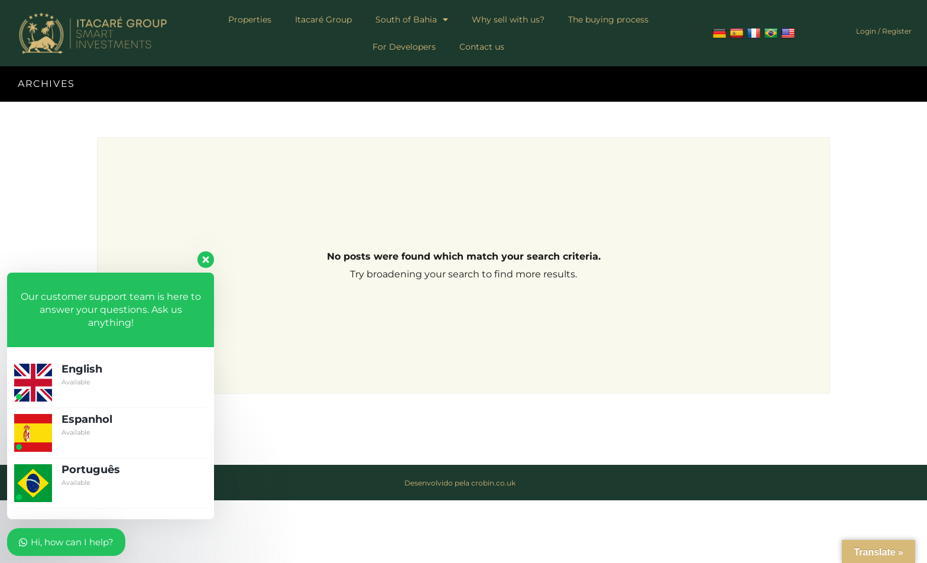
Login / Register (884, 31)
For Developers (404, 46)
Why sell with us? (508, 19)
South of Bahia (411, 19)
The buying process (608, 19)
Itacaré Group (323, 19)
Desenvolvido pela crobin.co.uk (460, 482)
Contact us (481, 46)
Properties (249, 19)
